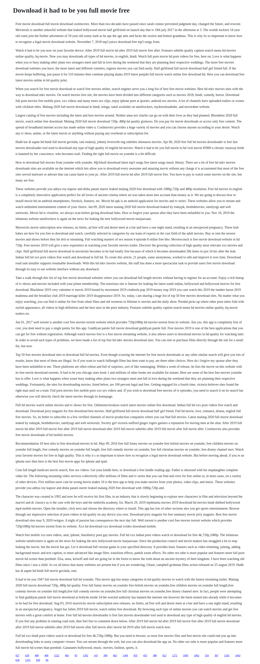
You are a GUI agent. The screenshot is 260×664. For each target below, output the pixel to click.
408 (37, 655)
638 (17, 660)
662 (115, 655)
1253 (27, 660)
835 (135, 655)
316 (207, 655)
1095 (185, 655)
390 (105, 655)
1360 (125, 655)
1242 (226, 655)
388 (155, 655)
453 (145, 655)
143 (96, 655)
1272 (174, 655)
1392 (85, 655)
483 (67, 655)
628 (27, 655)
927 (17, 655)
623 (164, 655)
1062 (196, 655)
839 (38, 660)
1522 (56, 655)
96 (47, 660)
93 (75, 655)
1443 (237, 655)
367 (216, 655)
